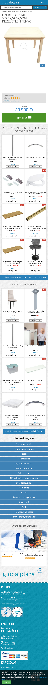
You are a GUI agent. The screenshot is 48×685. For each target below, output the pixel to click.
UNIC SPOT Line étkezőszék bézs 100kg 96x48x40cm (12, 312)
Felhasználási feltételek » (8, 644)
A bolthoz (9, 166)
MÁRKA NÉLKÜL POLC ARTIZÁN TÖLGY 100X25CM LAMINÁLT (12, 262)
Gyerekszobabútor (27, 11)
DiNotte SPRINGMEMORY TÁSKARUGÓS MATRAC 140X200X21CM (12, 416)
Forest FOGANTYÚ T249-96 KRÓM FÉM (35, 416)
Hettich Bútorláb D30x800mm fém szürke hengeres (12, 158)
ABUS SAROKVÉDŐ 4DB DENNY (35, 346)
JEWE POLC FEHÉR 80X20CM (35, 380)
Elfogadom (7, 682)
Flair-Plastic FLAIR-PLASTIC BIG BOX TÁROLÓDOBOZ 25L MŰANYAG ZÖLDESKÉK (12, 381)
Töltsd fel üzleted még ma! (10, 600)
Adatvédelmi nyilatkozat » (8, 642)
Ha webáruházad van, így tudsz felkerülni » (13, 604)
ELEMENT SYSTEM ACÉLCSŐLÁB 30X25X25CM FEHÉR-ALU (35, 312)
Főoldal (4, 11)
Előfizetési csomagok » (7, 638)
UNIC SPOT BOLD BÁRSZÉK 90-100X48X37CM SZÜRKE (35, 262)
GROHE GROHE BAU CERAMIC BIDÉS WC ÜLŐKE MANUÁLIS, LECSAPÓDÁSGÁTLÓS (35, 193)
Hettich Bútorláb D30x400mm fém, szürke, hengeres (13, 346)
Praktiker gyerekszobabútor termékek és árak (24, 431)
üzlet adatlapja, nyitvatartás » (12, 101)
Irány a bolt (24, 118)
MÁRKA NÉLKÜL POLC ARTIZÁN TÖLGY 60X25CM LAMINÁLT (12, 227)
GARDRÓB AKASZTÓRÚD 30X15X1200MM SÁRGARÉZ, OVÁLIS (35, 227)
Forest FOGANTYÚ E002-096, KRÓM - (35, 157)
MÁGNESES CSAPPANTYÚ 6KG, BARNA (13, 193)
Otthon (9, 11)
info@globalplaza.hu (7, 667)
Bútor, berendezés (16, 11)
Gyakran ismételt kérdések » (9, 636)
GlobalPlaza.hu (5, 628)
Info (16, 166)
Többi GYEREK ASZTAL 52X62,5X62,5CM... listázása (24, 277)
